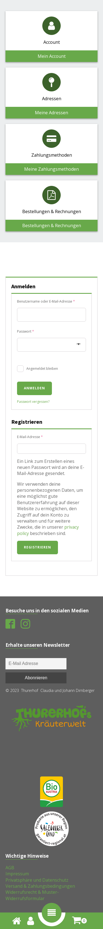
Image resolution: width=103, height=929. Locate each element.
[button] (52, 913)
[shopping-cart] (79, 920)
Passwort (34, 331)
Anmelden (34, 388)
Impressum (17, 874)
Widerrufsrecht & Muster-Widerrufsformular (32, 895)
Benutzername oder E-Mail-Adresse (51, 301)
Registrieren (37, 547)
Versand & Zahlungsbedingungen (40, 886)
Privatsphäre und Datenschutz (36, 880)
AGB (9, 868)
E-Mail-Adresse (39, 436)
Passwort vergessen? (33, 401)
